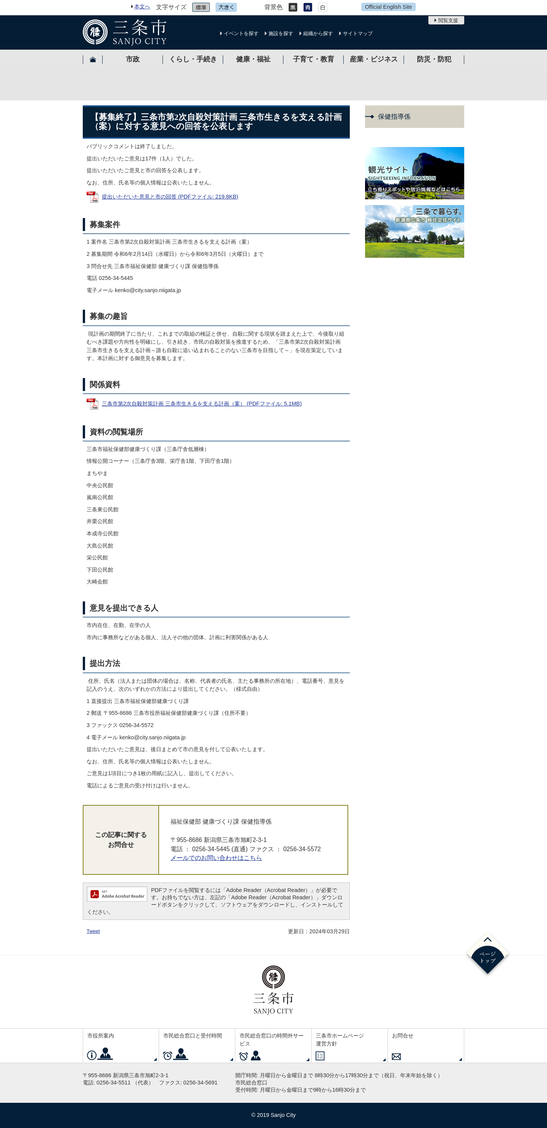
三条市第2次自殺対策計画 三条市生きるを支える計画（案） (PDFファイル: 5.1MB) (202, 404)
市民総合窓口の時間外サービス (272, 1040)
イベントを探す (241, 33)
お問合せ (402, 1036)
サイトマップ (358, 33)
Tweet (93, 931)
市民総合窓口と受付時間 (192, 1036)
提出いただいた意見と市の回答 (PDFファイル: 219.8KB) (170, 197)
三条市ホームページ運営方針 (340, 1040)
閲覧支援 (448, 20)
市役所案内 (100, 1036)
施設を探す (281, 33)
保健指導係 (394, 116)
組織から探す (318, 33)
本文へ (142, 6)
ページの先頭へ (487, 954)
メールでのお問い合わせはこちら (216, 858)
